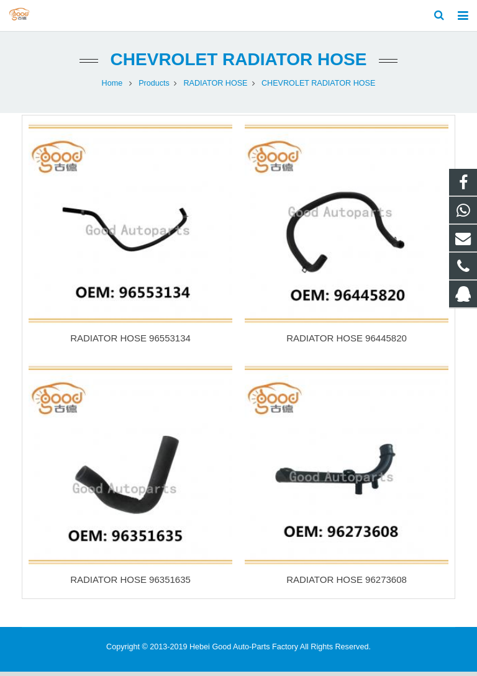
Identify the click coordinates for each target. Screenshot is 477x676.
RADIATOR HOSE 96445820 (346, 342)
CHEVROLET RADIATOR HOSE (239, 63)
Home (112, 87)
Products (154, 87)
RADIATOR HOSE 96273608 (346, 584)
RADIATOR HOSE (215, 87)
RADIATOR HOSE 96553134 (130, 342)
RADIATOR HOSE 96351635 (130, 584)
